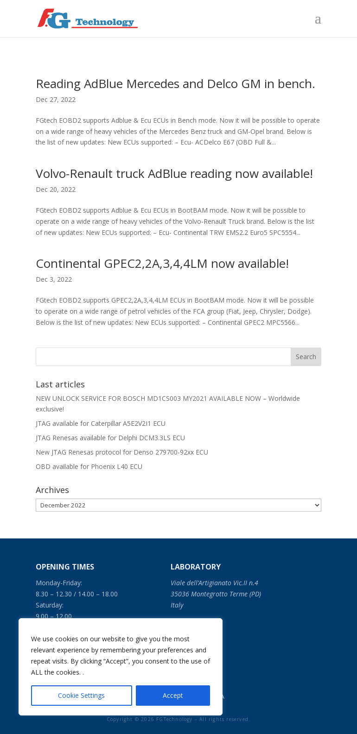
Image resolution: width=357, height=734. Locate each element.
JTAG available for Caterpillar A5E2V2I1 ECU (101, 423)
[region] (121, 666)
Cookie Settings (81, 695)
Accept (173, 695)
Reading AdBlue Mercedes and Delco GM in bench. (175, 83)
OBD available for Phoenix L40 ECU (89, 466)
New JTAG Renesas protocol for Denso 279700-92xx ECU (122, 452)
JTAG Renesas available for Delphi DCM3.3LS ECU (110, 437)
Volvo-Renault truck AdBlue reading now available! (174, 173)
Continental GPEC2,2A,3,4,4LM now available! (162, 263)
